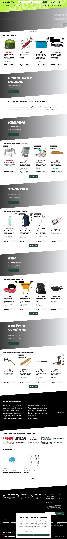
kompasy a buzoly (15, 199)
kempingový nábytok (12, 129)
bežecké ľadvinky (11, 265)
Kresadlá (19, 336)
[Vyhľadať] (44, 2)
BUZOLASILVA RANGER (21, 17)
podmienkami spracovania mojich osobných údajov (54, 506)
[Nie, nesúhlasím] (29, 531)
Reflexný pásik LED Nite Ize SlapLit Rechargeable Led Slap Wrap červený (9, 300)
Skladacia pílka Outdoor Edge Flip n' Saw (41, 373)
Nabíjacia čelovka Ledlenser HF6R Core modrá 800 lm (56, 56)
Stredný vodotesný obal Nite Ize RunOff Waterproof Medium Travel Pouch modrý (41, 56)
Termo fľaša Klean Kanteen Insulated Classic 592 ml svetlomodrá (9, 233)
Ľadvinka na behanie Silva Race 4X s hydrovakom (56, 300)
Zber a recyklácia (14, 523)
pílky (15, 338)
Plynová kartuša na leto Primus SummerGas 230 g (9, 56)
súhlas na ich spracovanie (55, 507)
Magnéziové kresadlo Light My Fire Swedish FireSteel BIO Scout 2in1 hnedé (56, 374)
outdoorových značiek (42, 408)
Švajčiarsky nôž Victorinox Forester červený (25, 56)
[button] (31, 31)
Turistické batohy (11, 197)
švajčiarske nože (11, 338)
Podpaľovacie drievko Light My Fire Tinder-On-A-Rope (25, 373)
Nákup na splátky (14, 522)
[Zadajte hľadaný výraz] (32, 2)
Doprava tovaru (6, 522)
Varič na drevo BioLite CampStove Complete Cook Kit (41, 164)
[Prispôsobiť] (39, 531)
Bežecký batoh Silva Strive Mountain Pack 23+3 (41, 300)
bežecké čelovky (18, 265)
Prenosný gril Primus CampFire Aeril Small (9, 163)
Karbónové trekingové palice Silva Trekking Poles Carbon (41, 233)
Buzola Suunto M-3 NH (56, 231)
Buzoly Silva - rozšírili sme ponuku (32, 471)
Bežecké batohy (17, 263)
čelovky (16, 197)
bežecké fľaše (10, 266)
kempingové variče (15, 127)
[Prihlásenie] (57, 2)
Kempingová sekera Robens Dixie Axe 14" (9, 372)
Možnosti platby (6, 523)
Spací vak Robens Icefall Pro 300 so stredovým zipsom (56, 164)
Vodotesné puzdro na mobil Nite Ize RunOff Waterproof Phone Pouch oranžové (25, 300)
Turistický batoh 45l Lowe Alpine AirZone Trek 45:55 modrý (25, 232)
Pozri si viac (13, 91)
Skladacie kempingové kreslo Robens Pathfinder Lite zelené (25, 165)
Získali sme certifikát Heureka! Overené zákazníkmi (12, 471)
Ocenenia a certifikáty (33, 418)
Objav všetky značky (58, 442)
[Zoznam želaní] (51, 2)
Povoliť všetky (33, 534)
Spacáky (9, 127)
